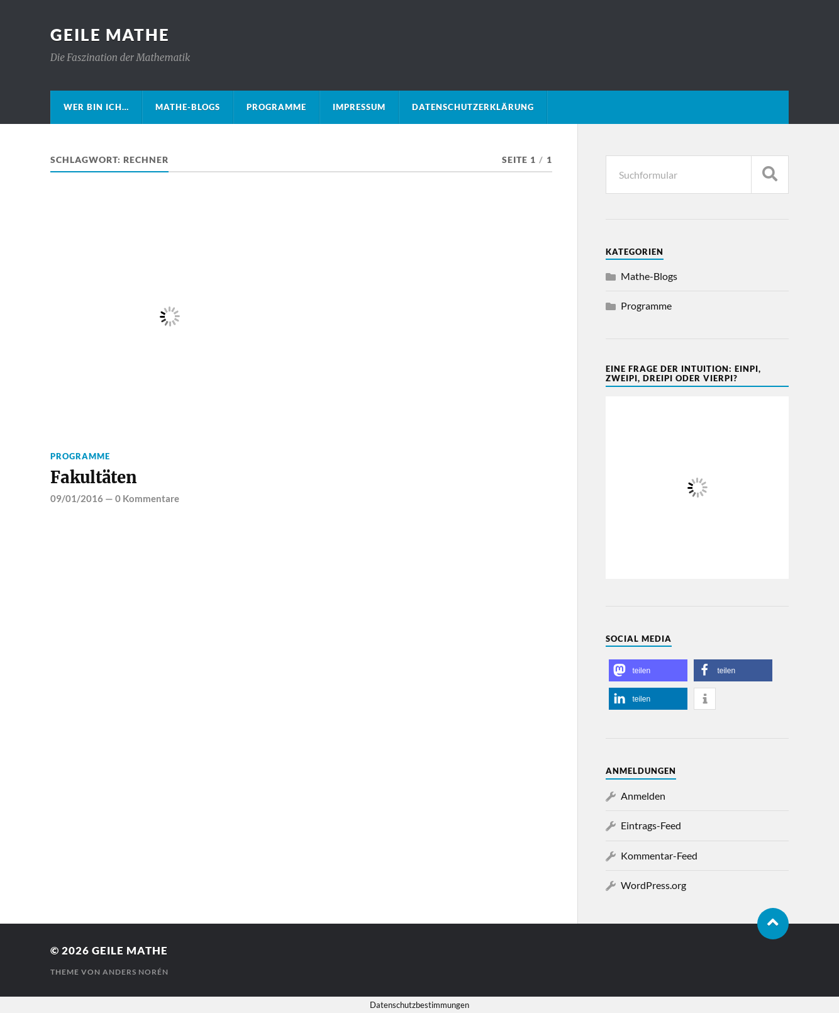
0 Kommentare (147, 498)
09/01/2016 (76, 498)
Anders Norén (136, 972)
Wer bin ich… (96, 107)
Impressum (359, 107)
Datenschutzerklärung (473, 107)
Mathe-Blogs (187, 107)
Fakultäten (93, 477)
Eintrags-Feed (651, 825)
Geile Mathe (110, 34)
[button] (648, 670)
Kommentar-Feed (659, 855)
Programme (276, 107)
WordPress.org (653, 885)
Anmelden (643, 796)
